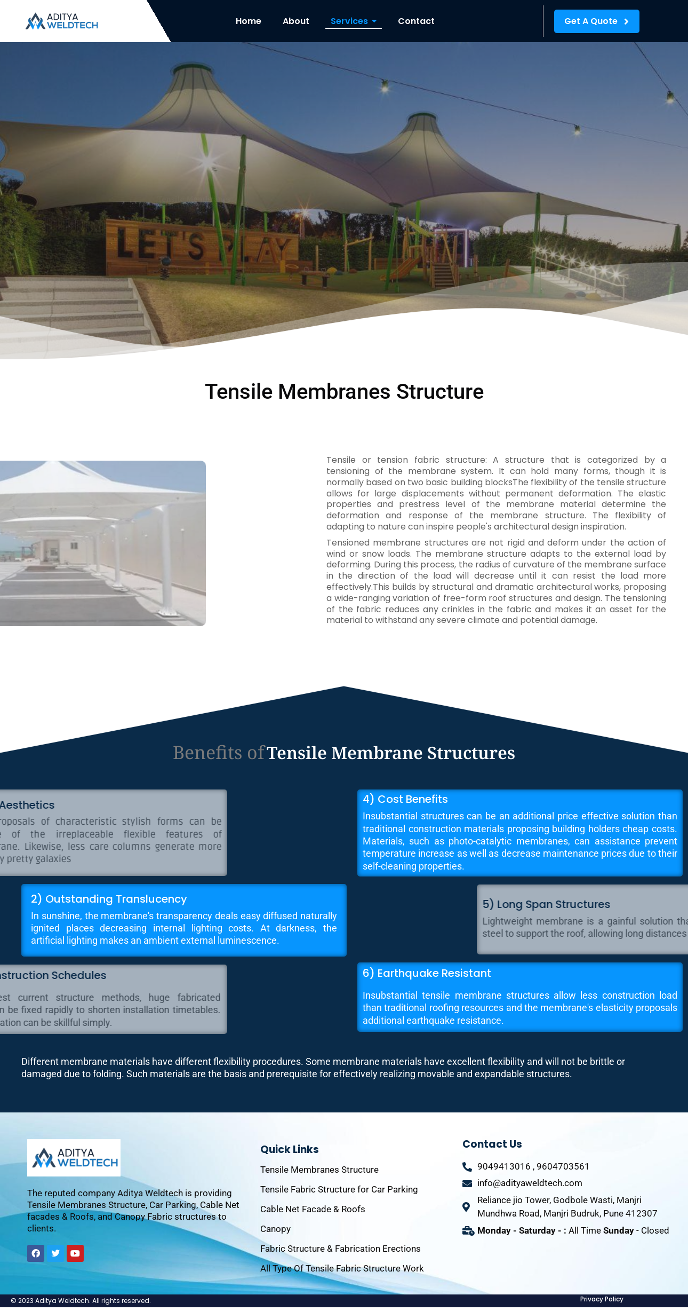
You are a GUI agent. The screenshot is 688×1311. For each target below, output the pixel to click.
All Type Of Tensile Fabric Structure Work (342, 1268)
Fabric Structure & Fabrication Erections (340, 1248)
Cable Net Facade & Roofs (312, 1209)
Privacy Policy (601, 1299)
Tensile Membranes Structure (319, 1169)
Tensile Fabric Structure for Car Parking (339, 1189)
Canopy (275, 1228)
